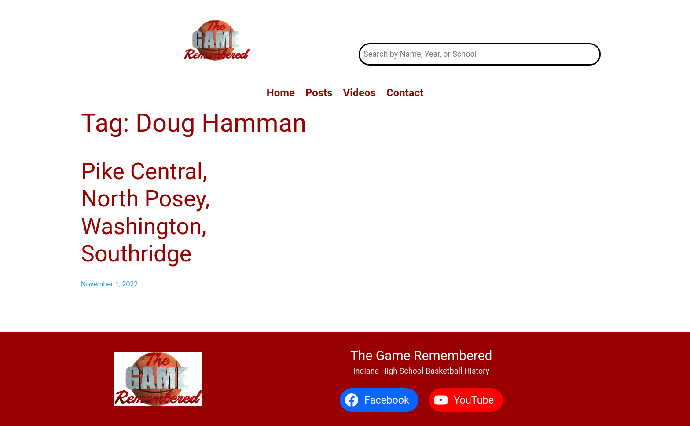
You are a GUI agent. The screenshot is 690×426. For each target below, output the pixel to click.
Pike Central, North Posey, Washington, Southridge (145, 212)
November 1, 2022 (109, 284)
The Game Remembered (480, 21)
